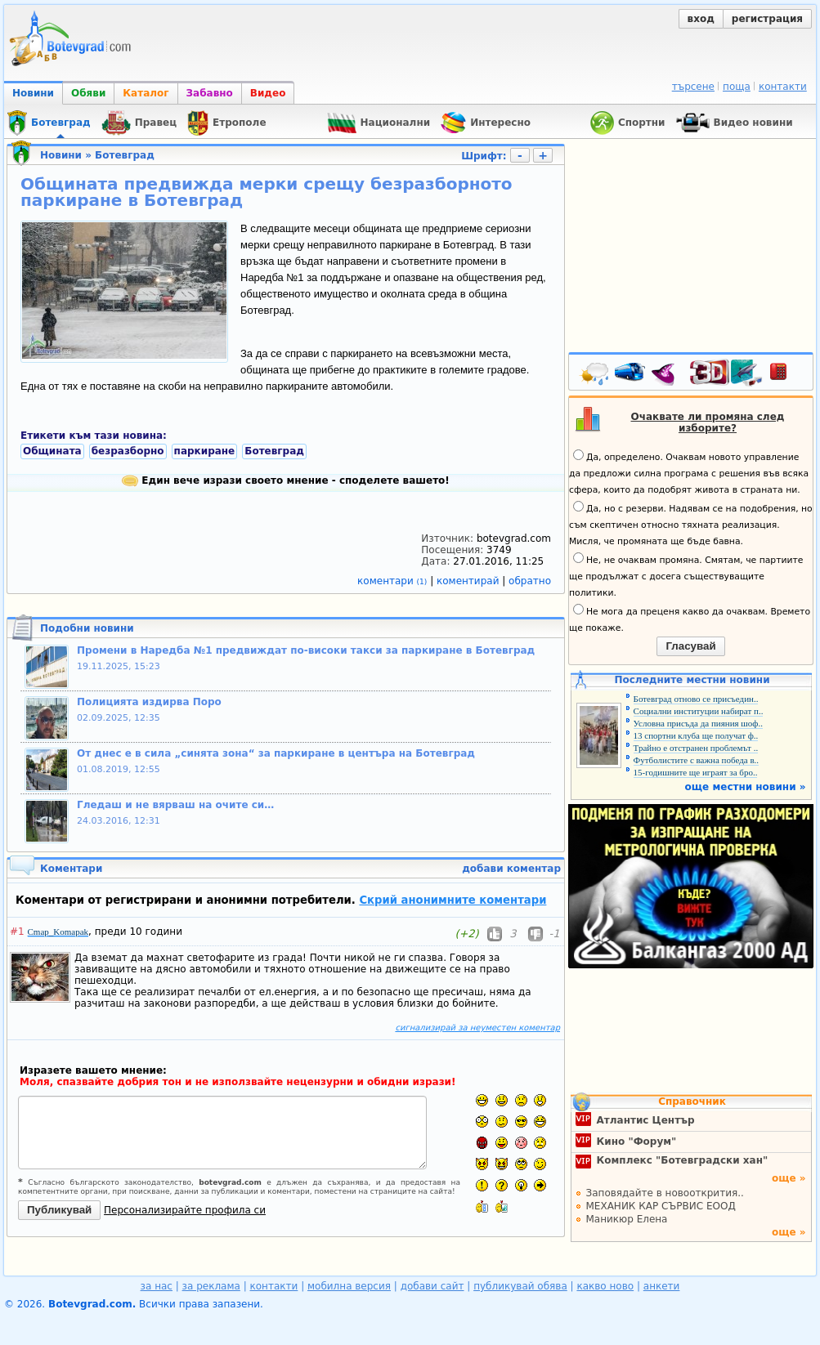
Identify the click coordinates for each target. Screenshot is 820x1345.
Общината (52, 451)
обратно (530, 581)
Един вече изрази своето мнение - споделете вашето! (286, 480)
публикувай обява (520, 1286)
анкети (661, 1286)
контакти (783, 86)
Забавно (209, 93)
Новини (33, 93)
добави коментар (511, 868)
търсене (693, 86)
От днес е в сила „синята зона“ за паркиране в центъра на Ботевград (276, 753)
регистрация (767, 19)
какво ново (605, 1286)
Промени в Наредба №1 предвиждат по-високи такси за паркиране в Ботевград (306, 650)
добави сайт (432, 1286)
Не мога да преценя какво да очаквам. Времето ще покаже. (689, 618)
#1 (17, 931)
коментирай (469, 581)
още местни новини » (745, 787)
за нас (157, 1286)
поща (737, 86)
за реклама (211, 1286)
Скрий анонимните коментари (452, 900)
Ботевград (125, 155)
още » (789, 1178)
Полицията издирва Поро (149, 702)
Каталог (145, 93)
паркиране (204, 451)
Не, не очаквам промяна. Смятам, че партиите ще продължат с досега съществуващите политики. (686, 575)
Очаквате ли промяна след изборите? (708, 422)
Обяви (88, 93)
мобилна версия (349, 1286)
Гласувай (690, 646)
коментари (393, 581)
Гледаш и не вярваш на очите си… (175, 805)
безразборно (128, 451)
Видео (268, 93)
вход (701, 19)
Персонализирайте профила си (185, 1210)
